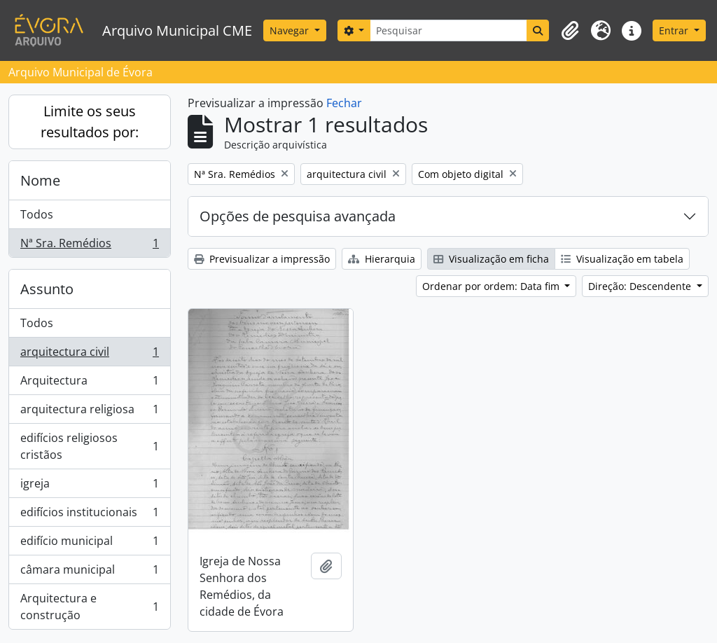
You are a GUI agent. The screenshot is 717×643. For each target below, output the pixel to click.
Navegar (291, 30)
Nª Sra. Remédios (89, 246)
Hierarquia (381, 258)
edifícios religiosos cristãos (89, 446)
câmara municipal (89, 572)
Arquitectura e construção (89, 606)
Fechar (344, 103)
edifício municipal (89, 543)
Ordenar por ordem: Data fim (492, 286)
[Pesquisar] (448, 30)
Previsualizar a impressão (262, 258)
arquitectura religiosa (89, 412)
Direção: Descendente (641, 286)
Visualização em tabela (622, 258)
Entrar (675, 30)
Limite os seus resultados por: (90, 121)
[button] (570, 30)
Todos (36, 214)
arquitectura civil (89, 354)
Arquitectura (89, 383)
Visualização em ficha (491, 258)
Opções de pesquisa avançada (298, 216)
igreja (89, 486)
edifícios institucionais (89, 515)
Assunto (47, 288)
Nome (40, 180)
